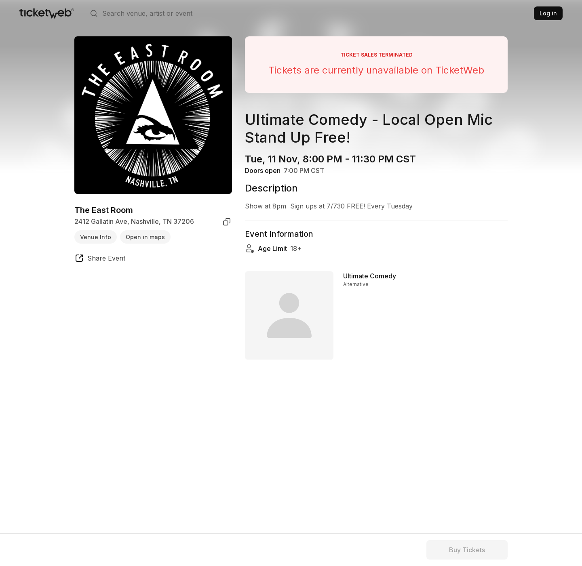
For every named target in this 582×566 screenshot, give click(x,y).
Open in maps (145, 237)
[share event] (99, 259)
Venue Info (95, 237)
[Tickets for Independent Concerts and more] (46, 13)
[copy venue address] (226, 222)
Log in (548, 13)
